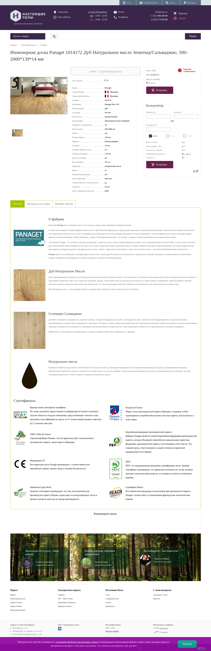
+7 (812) (158, 16)
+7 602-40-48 (160, 629)
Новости (156, 599)
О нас (108, 595)
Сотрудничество (112, 599)
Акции (182, 18)
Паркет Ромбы (16, 606)
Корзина (183, 13)
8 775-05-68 (160, 632)
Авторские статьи (160, 595)
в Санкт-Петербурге (97, 12)
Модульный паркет (18, 610)
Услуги (108, 602)
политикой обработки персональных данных (77, 642)
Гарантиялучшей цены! (189, 70)
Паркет (13, 595)
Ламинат (61, 595)
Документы (110, 606)
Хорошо (187, 644)
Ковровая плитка (64, 606)
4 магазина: (63, 12)
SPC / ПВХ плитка (65, 599)
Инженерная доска (17, 599)
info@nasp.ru (161, 12)
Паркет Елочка (16, 602)
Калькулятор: (155, 105)
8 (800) (159, 19)
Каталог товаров (112, 631)
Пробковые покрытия (66, 602)
